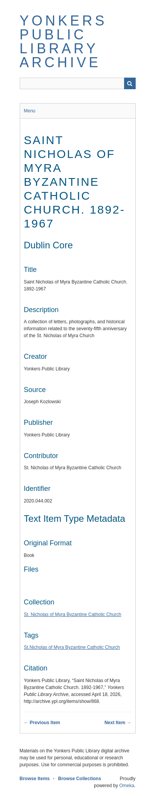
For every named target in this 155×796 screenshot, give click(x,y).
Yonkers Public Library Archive (63, 41)
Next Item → (117, 722)
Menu (30, 111)
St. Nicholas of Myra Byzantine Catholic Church (72, 614)
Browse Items (35, 778)
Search (130, 83)
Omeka (126, 785)
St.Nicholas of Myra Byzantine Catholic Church (72, 647)
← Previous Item (42, 722)
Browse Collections (79, 778)
